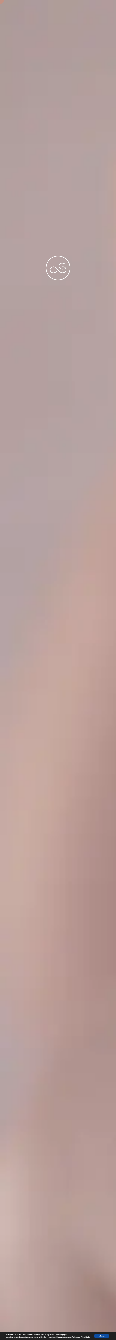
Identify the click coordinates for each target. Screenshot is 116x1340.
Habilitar (101, 1336)
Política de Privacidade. (81, 1337)
